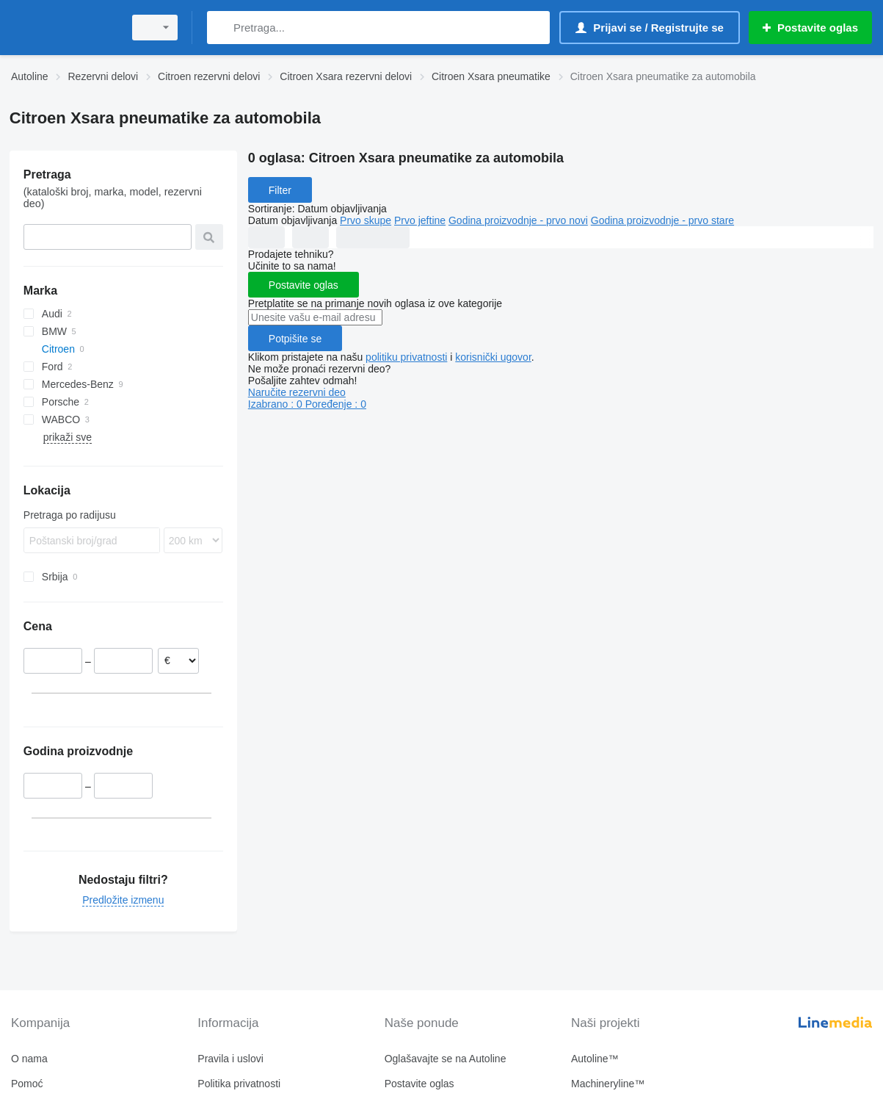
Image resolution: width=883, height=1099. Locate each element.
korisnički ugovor (493, 357)
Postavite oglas (303, 285)
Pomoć (27, 1083)
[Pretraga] (221, 27)
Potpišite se (295, 339)
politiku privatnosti (406, 357)
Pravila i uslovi (230, 1058)
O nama (29, 1058)
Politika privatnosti (238, 1083)
